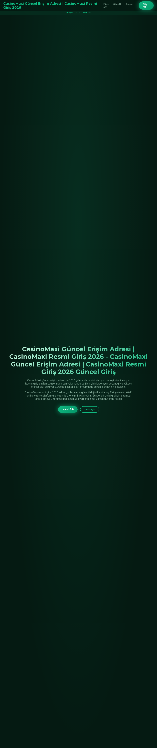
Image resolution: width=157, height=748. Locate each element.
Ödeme (128, 4)
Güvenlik (117, 4)
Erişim (106, 4)
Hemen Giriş (68, 409)
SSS (105, 7)
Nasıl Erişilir (89, 410)
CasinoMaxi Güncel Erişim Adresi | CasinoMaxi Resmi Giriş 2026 (50, 6)
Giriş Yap (144, 5)
